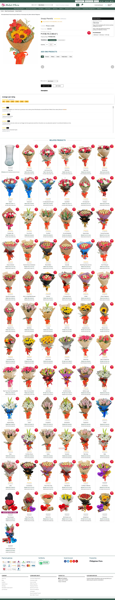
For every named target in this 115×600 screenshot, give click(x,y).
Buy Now (58, 86)
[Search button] (77, 5)
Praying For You (10, 328)
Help (111, 1)
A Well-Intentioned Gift (10, 548)
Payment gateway (6, 558)
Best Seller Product (89, 1)
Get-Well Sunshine (67, 391)
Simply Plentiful (18, 11)
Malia (105, 454)
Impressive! (29, 201)
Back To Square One (105, 359)
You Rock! (48, 233)
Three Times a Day (48, 485)
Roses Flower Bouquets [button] (19, 8)
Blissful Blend (48, 264)
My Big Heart (86, 517)
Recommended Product (35, 593)
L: (95, 34)
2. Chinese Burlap (52, 40)
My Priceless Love (67, 517)
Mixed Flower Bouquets (9, 11)
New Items (96, 1)
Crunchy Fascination (105, 233)
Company (4, 575)
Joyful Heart (48, 391)
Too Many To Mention (85, 485)
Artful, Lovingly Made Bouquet (29, 296)
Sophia (48, 454)
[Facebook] (65, 561)
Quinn (10, 454)
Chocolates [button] (41, 8)
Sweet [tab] (58, 56)
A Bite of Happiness (105, 296)
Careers (3, 582)
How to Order (33, 582)
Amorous (48, 296)
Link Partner (4, 589)
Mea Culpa (86, 454)
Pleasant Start (105, 328)
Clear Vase (10, 170)
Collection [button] (99, 8)
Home (2, 11)
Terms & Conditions (34, 589)
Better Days (85, 359)
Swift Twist (67, 328)
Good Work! (67, 201)
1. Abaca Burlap (61, 40)
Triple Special (67, 485)
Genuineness (67, 422)
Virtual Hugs (29, 359)
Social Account (68, 558)
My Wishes (29, 328)
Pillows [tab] (52, 56)
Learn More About (35, 575)
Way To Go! (86, 170)
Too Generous (29, 485)
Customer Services (92, 575)
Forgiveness (85, 422)
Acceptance (48, 422)
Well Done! (67, 170)
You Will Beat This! (10, 359)
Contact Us (61, 575)
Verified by (41, 558)
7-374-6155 (63, 581)
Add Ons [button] (61, 8)
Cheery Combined (10, 264)
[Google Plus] (76, 561)
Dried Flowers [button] (78, 8)
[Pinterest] (74, 561)
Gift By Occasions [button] (69, 8)
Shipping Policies (34, 585)
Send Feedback (62, 578)
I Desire (104, 422)
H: (105, 34)
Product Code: (46, 29)
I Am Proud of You (48, 170)
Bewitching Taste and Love (85, 264)
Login (102, 1)
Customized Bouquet (98, 5)
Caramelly (67, 264)
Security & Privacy (34, 587)
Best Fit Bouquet (104, 264)
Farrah (29, 422)
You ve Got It (29, 233)
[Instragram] (71, 561)
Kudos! (10, 201)
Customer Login (33, 580)
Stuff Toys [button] (55, 8)
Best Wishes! (29, 170)
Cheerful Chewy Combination (29, 264)
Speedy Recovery (85, 328)
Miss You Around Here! (29, 391)
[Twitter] (68, 561)
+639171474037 (64, 579)
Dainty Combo (86, 233)
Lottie (10, 485)
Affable (85, 296)
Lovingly (48, 328)
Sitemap (4, 585)
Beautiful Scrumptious (10, 296)
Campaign (32, 591)
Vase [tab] (70, 56)
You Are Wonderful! (67, 233)
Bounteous (105, 517)
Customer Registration (35, 578)
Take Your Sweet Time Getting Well (10, 391)
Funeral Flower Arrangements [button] (89, 8)
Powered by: (92, 558)
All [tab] (42, 56)
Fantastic (105, 201)
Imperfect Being (10, 422)
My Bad (104, 391)
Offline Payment (33, 583)
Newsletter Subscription (7, 587)
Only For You (48, 517)
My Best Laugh (86, 391)
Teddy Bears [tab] (64, 56)
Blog (3, 580)
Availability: (47, 25)
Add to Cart (46, 86)
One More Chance (29, 454)
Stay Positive (48, 359)
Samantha (67, 454)
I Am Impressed (86, 201)
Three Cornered (10, 517)
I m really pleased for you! (48, 201)
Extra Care (67, 359)
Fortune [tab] (47, 56)
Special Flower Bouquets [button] (31, 8)
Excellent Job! (10, 233)
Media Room (4, 583)
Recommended (79, 1)
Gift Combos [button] (48, 8)
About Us (4, 578)
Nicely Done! (104, 170)
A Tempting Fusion (67, 296)
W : (100, 34)
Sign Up (107, 1)
